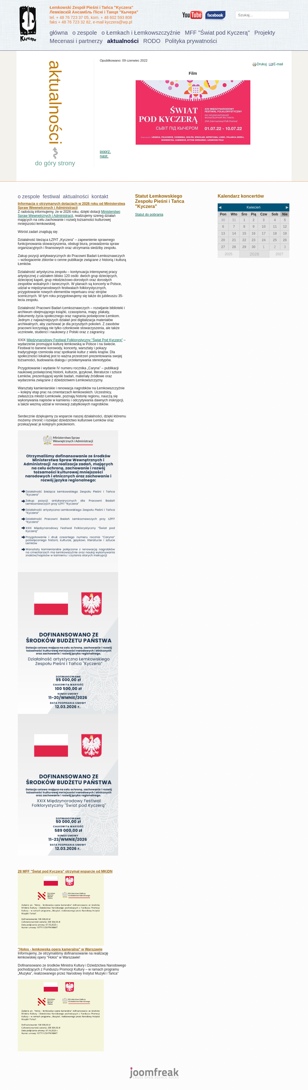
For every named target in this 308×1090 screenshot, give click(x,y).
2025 (229, 254)
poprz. (105, 151)
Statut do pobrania (149, 215)
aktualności (123, 41)
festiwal (51, 196)
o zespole (84, 33)
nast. (104, 156)
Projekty (264, 33)
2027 (279, 254)
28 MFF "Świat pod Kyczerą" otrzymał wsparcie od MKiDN (65, 871)
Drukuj (262, 64)
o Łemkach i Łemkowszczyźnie (141, 33)
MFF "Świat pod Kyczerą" (217, 33)
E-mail (278, 64)
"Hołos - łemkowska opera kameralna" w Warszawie (60, 949)
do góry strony (55, 163)
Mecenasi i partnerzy (76, 41)
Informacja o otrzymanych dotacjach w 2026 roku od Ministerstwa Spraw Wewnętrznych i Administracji (71, 206)
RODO (152, 41)
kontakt (99, 196)
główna (59, 33)
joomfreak (154, 1073)
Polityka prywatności (191, 41)
